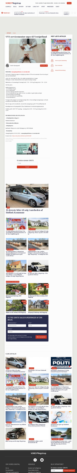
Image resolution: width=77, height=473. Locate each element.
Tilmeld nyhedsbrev (69, 470)
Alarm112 (8, 6)
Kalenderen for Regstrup (34, 472)
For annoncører (9, 470)
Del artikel (44, 65)
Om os (7, 468)
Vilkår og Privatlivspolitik (12, 472)
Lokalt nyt (36, 6)
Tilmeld (69, 3)
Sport (43, 6)
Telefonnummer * (12, 323)
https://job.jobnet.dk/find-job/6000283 (21, 136)
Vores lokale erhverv (33, 470)
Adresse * (10, 329)
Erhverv (21, 6)
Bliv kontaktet (41, 337)
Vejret (57, 6)
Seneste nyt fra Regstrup (34, 468)
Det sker (28, 6)
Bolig (15, 6)
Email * (30, 323)
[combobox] (8, 331)
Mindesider (50, 6)
